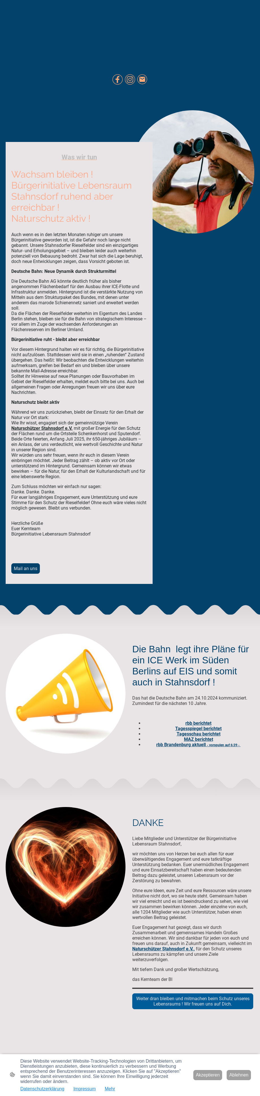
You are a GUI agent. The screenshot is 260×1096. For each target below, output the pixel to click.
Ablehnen (238, 1075)
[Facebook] (117, 79)
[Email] (142, 79)
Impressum (84, 1088)
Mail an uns (25, 568)
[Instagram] (130, 79)
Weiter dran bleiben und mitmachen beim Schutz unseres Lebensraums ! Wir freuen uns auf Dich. (193, 1001)
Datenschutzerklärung (42, 1088)
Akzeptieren (208, 1075)
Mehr (110, 1088)
